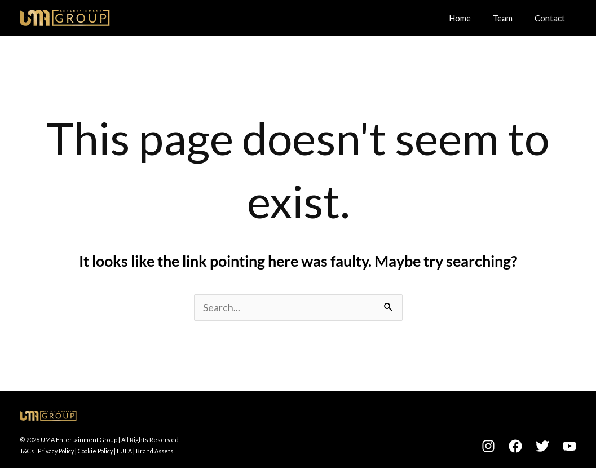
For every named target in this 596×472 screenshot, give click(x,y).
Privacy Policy (59, 451)
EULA (132, 451)
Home (473, 17)
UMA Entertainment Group (79, 440)
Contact (552, 17)
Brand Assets (164, 451)
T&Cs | (29, 451)
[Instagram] (488, 446)
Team (510, 17)
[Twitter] (542, 446)
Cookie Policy (102, 451)
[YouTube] (569, 446)
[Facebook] (515, 446)
